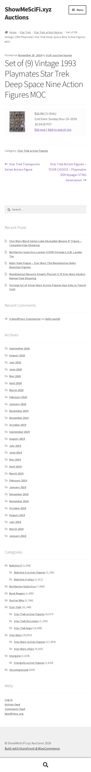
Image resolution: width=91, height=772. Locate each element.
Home (13, 32)
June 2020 (15, 369)
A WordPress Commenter (25, 319)
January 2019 (17, 487)
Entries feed (12, 704)
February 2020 (18, 397)
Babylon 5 (15, 565)
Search (45, 765)
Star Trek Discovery (26, 621)
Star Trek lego (23, 628)
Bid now (40, 130)
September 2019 (19, 432)
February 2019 (18, 480)
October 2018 (17, 508)
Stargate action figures (29, 663)
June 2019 (15, 452)
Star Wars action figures (29, 642)
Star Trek (25, 32)
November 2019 (19, 418)
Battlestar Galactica (22, 586)
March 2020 (16, 390)
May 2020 (15, 376)
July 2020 (15, 362)
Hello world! (52, 319)
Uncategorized (18, 670)
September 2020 (19, 348)
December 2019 (18, 411)
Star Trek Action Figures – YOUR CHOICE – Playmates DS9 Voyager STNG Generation (67, 172)
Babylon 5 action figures (29, 572)
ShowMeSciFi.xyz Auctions (28, 13)
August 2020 (17, 355)
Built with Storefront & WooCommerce (32, 748)
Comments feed (15, 709)
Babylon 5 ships (24, 579)
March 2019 (16, 473)
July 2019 (15, 446)
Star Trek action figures (48, 32)
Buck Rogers (17, 593)
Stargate (15, 656)
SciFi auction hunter (59, 55)
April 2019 (15, 466)
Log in (9, 700)
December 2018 (18, 494)
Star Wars (15, 635)
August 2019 (17, 439)
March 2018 (16, 529)
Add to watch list (59, 130)
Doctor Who (16, 600)
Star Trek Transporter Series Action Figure (22, 166)
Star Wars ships (24, 649)
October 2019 (17, 425)
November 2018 (19, 501)
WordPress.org (14, 714)
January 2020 (17, 404)
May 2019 (15, 459)
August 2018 (17, 515)
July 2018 (15, 522)
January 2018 (17, 536)
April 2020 (15, 383)
